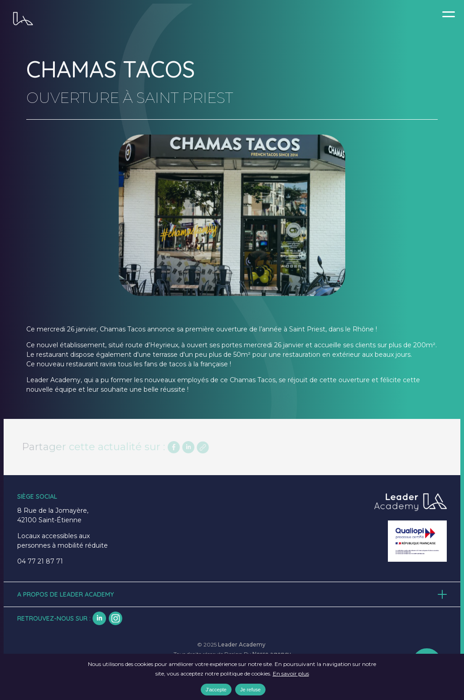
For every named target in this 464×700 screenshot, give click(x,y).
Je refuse (250, 689)
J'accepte (216, 689)
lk (99, 618)
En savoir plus (291, 673)
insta (115, 618)
